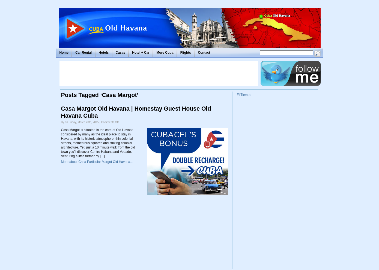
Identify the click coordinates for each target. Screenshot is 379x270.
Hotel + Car (141, 52)
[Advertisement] (158, 73)
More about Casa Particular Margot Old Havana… (97, 162)
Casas (120, 52)
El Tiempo (244, 95)
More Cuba (164, 52)
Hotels (104, 52)
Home (63, 52)
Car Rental (83, 52)
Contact (204, 52)
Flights (185, 52)
